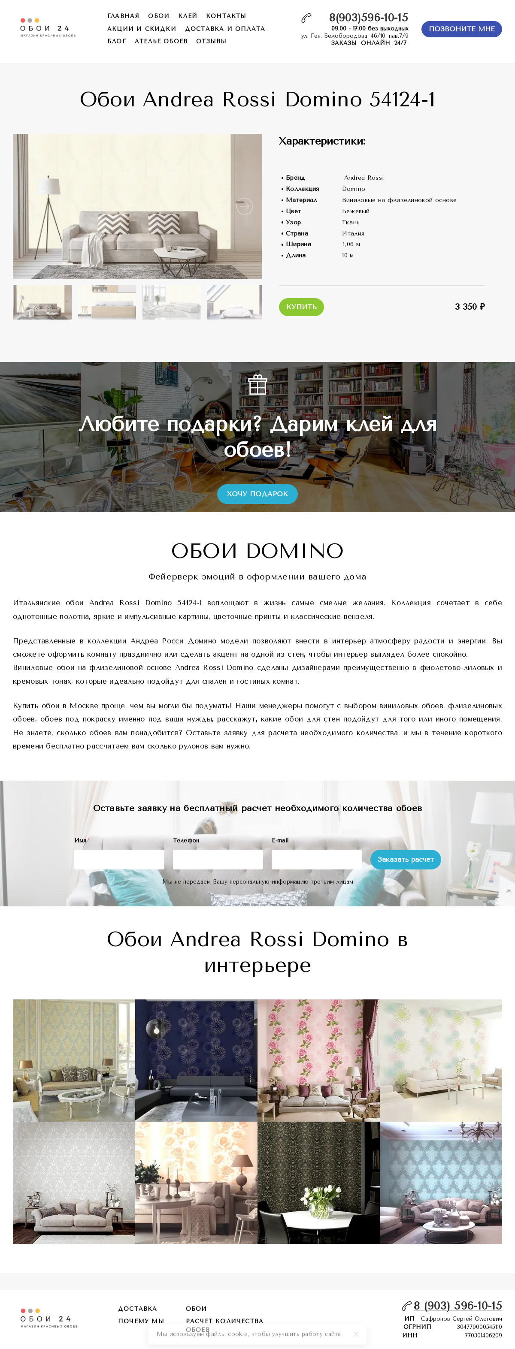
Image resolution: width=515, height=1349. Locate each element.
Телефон (186, 840)
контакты (226, 16)
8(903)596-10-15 (368, 18)
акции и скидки (141, 29)
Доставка (138, 1309)
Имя (82, 840)
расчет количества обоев (225, 1325)
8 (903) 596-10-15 (458, 1306)
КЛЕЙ (187, 16)
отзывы (211, 41)
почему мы (141, 1321)
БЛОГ (116, 41)
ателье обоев (161, 41)
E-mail (280, 840)
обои (159, 16)
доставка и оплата (225, 29)
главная (123, 16)
